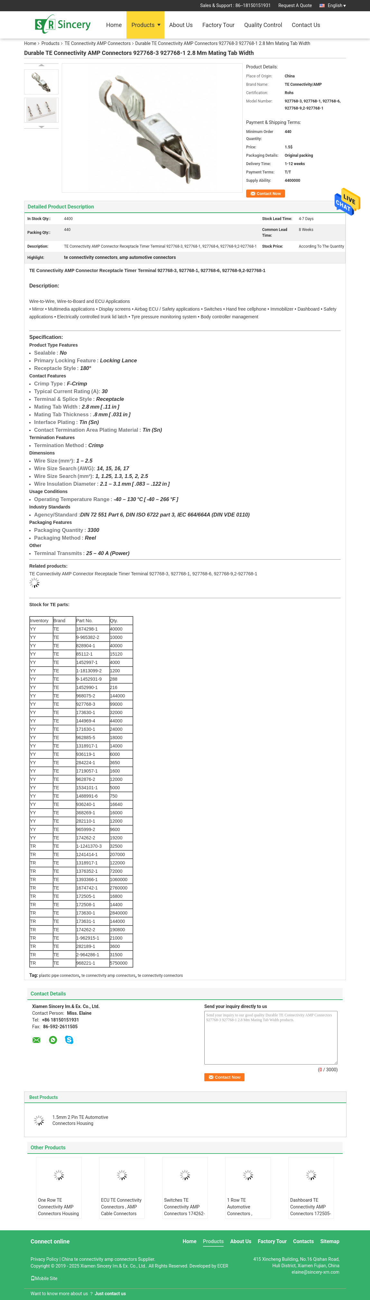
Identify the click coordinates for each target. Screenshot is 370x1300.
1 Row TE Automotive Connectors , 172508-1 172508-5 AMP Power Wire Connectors (246, 1217)
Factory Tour (218, 25)
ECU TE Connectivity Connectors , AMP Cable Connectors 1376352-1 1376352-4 (122, 1214)
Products (142, 25)
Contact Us (306, 25)
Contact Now (269, 193)
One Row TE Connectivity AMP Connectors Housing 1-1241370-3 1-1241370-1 (58, 1214)
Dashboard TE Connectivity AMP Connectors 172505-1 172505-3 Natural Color (310, 1214)
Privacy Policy (44, 1259)
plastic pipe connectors (59, 975)
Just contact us (110, 1293)
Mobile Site (44, 1278)
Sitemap (329, 1241)
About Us (181, 25)
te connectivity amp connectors (108, 975)
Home (114, 25)
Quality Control (263, 25)
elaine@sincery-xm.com (315, 1272)
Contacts (303, 1241)
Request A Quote (295, 5)
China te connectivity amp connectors (99, 1259)
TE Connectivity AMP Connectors (98, 43)
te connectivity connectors (160, 975)
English (337, 5)
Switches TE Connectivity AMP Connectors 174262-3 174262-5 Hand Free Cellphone (184, 1214)
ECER (222, 1266)
